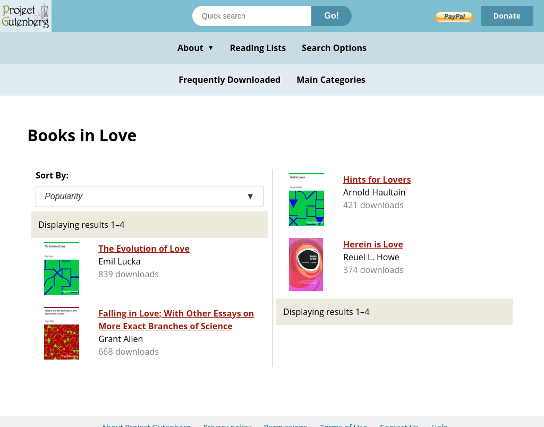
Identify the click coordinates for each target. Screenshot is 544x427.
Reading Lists (258, 48)
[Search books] (251, 16)
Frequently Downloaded (229, 80)
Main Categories (331, 80)
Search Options (334, 48)
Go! (331, 15)
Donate (507, 16)
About (195, 47)
